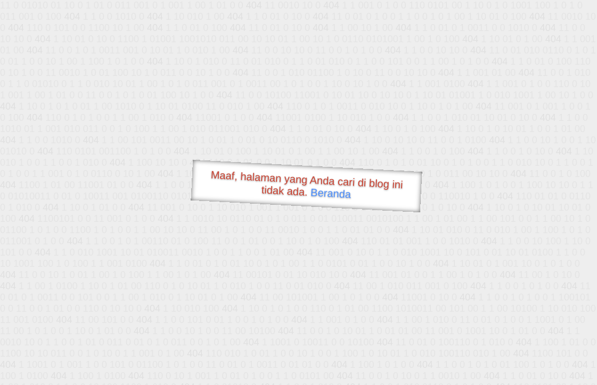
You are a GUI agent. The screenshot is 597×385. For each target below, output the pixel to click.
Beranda (330, 193)
